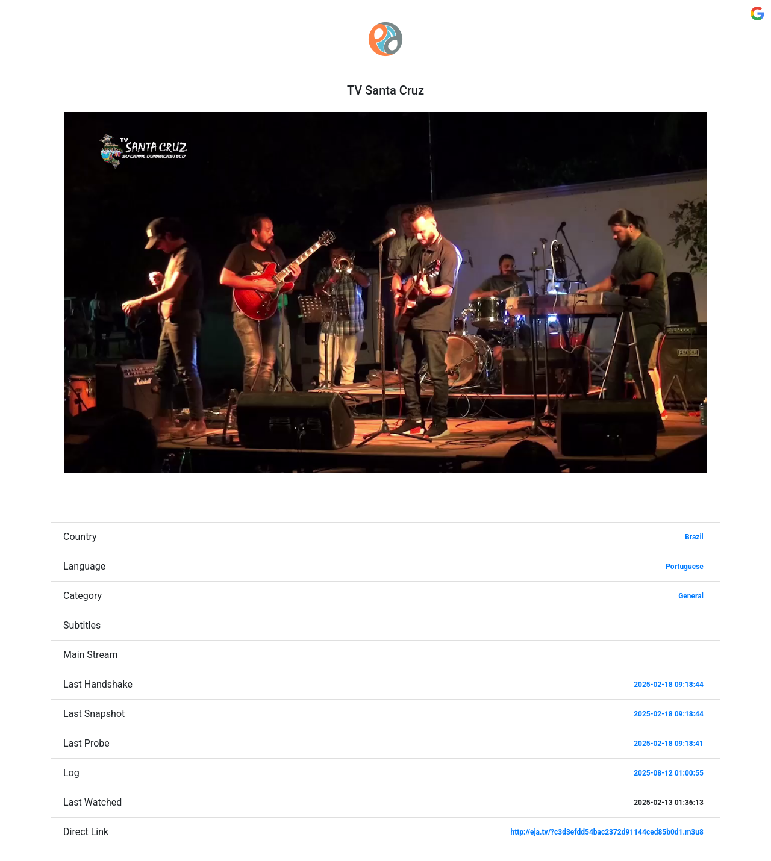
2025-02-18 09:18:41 (669, 743)
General (691, 596)
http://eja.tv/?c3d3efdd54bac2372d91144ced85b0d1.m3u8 (607, 832)
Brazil (694, 537)
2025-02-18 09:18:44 (669, 684)
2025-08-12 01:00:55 (669, 773)
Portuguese (685, 566)
